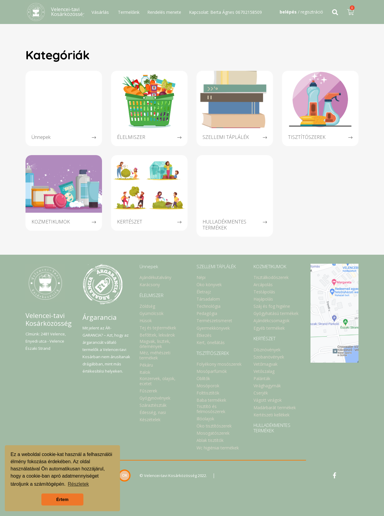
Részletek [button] (78, 484)
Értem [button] (62, 499)
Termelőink (129, 12)
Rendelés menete (164, 12)
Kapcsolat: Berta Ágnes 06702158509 (225, 12)
